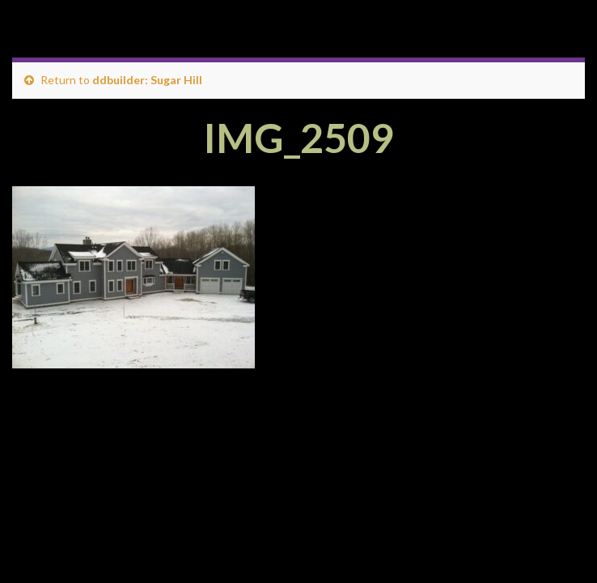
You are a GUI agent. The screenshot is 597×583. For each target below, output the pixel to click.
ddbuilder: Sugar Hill (147, 80)
